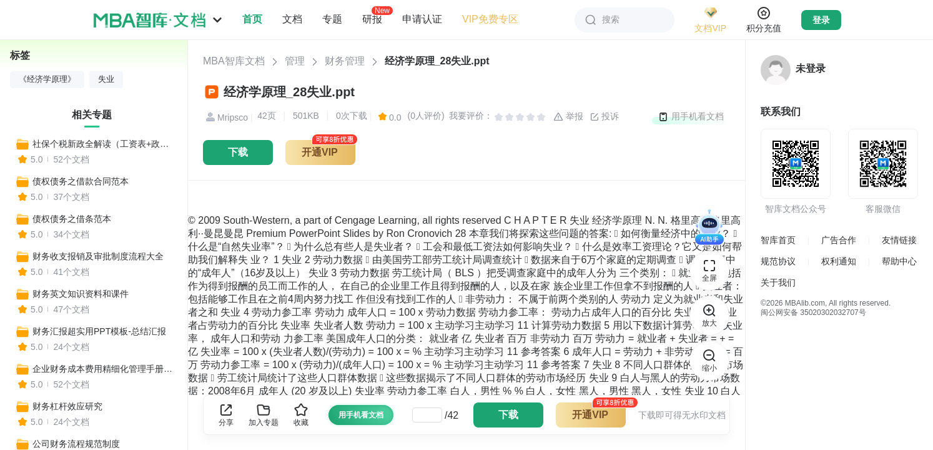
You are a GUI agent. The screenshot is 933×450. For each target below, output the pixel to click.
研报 (372, 18)
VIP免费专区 (490, 19)
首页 (252, 19)
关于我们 (778, 283)
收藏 (301, 414)
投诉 (605, 117)
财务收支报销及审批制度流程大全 (98, 256)
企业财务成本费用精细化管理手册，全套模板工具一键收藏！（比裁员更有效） (104, 369)
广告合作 (838, 240)
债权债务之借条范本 (71, 219)
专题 (332, 19)
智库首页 (778, 240)
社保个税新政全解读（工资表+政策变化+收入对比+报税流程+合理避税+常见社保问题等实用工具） (104, 144)
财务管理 (345, 61)
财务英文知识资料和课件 (80, 294)
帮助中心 (899, 261)
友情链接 (899, 240)
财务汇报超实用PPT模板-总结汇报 (99, 331)
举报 (568, 117)
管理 (295, 61)
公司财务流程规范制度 (76, 444)
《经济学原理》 (47, 79)
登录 (821, 20)
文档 (292, 19)
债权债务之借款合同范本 (80, 181)
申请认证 (422, 19)
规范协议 (778, 261)
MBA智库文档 (234, 61)
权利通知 (838, 261)
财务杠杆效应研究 (67, 406)
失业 (106, 79)
